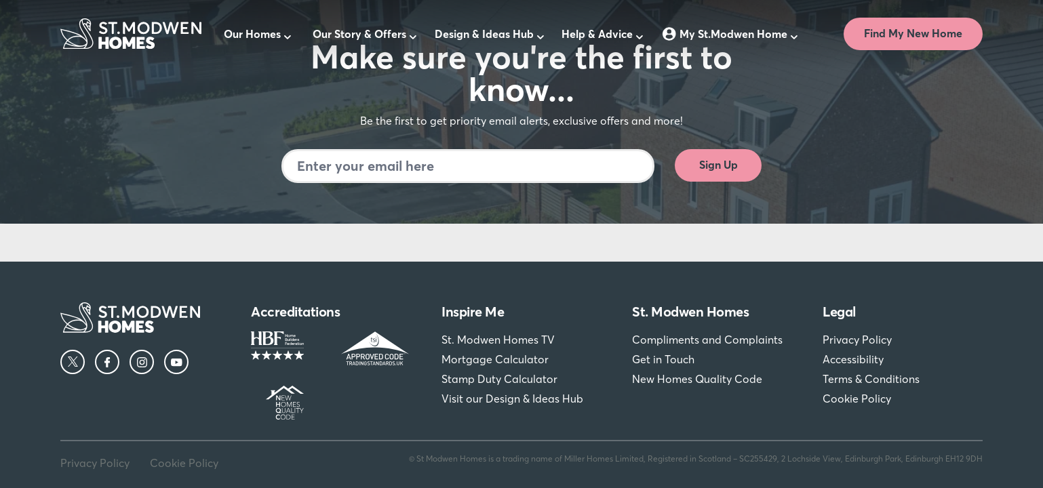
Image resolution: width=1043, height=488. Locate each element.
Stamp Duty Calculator (499, 379)
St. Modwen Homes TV (498, 339)
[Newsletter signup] (467, 166)
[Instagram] (142, 362)
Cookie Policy (857, 398)
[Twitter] (72, 362)
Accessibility (853, 359)
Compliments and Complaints (707, 339)
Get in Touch (663, 359)
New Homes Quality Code (697, 379)
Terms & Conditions (871, 379)
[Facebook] (107, 362)
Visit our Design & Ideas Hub (512, 398)
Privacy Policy (857, 339)
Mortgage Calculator (495, 359)
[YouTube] (176, 362)
